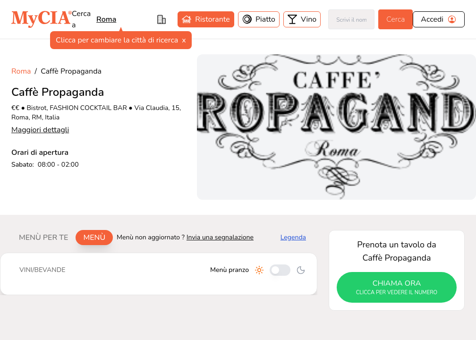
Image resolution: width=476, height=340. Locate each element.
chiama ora (396, 287)
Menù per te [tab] (43, 237)
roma (106, 19)
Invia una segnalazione (220, 237)
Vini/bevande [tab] (42, 269)
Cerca (395, 19)
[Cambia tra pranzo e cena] (280, 270)
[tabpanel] (158, 274)
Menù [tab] (94, 237)
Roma (21, 71)
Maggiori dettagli (40, 130)
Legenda (293, 237)
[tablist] (62, 237)
